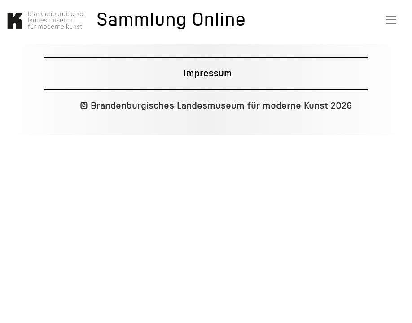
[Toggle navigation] (391, 19)
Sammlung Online (170, 21)
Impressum (208, 73)
